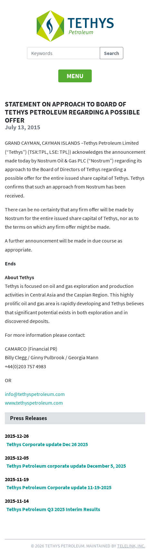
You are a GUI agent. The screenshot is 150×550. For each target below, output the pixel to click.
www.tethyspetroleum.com (34, 402)
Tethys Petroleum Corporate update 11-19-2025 (58, 487)
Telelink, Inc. (131, 546)
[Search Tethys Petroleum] (63, 53)
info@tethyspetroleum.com (35, 394)
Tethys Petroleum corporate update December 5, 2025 (66, 466)
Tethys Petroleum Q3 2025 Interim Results (53, 509)
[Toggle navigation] (75, 75)
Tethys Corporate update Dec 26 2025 (47, 444)
